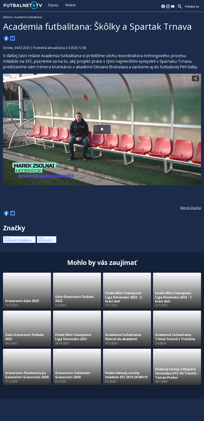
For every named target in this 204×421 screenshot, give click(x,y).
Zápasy (53, 5)
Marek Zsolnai (190, 208)
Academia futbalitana (28, 17)
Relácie (70, 5)
